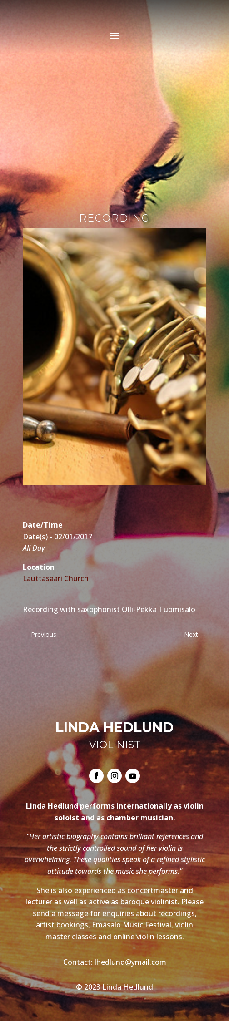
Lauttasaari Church (56, 578)
